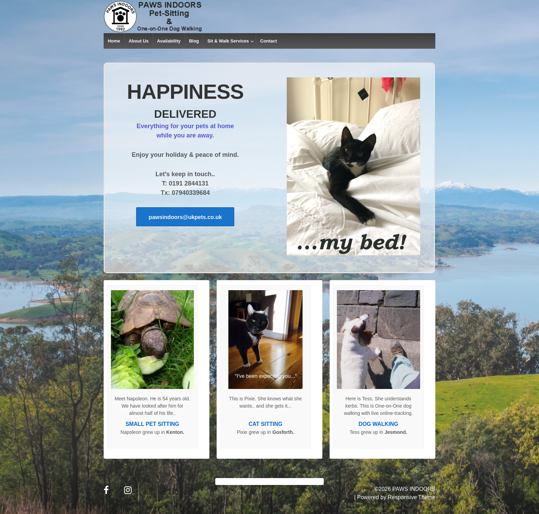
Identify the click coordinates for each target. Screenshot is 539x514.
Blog (194, 41)
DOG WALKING (378, 424)
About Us (139, 41)
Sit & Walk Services (228, 41)
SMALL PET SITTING (152, 424)
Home (114, 41)
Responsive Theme (411, 497)
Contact (268, 41)
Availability (168, 41)
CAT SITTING (265, 424)
